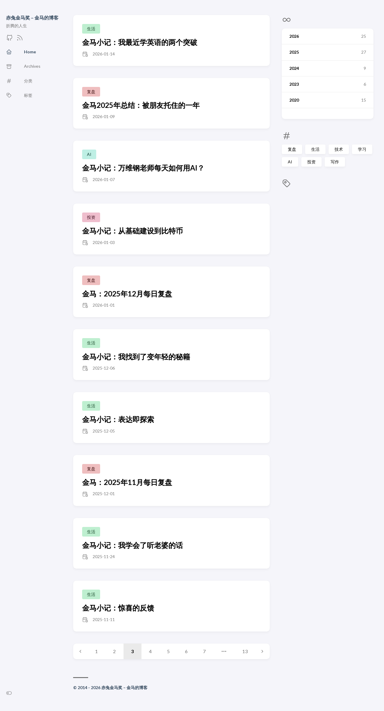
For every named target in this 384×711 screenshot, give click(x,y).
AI (290, 161)
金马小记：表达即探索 (118, 419)
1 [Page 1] (96, 651)
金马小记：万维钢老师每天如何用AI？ (143, 167)
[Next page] (262, 651)
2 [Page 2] (114, 651)
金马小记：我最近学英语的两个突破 (139, 42)
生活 (315, 149)
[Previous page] (80, 651)
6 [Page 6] (186, 651)
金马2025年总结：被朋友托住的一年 (141, 105)
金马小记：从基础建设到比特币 (132, 230)
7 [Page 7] (204, 651)
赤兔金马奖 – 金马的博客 (32, 17)
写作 (335, 161)
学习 (362, 149)
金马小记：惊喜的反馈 (118, 607)
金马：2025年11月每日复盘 (127, 482)
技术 (339, 149)
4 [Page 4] (150, 651)
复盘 (292, 149)
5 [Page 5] (168, 651)
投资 (311, 161)
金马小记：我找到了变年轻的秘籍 (136, 356)
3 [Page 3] (132, 651)
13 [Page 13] (245, 651)
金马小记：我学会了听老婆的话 (132, 545)
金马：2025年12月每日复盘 (127, 293)
